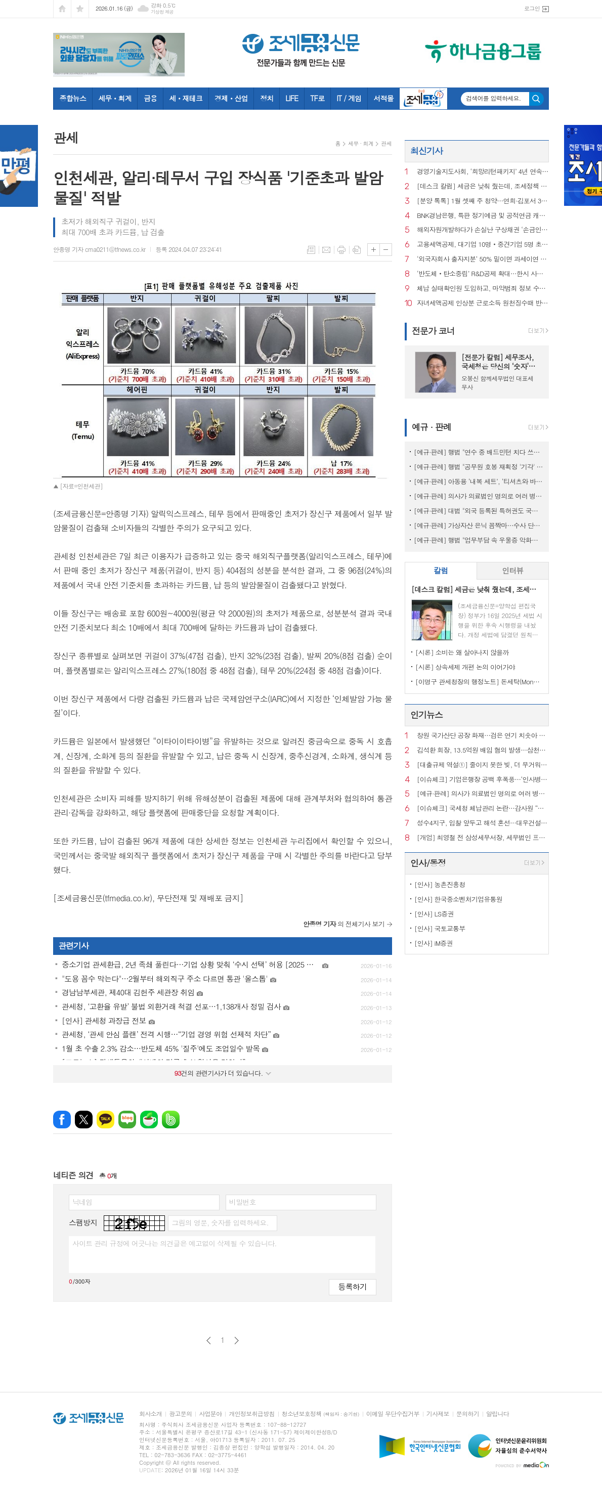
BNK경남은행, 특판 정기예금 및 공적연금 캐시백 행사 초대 (483, 215)
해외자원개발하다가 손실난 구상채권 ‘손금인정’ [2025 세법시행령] (483, 230)
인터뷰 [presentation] (512, 570)
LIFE (291, 98)
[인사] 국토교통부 (439, 928)
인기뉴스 (426, 715)
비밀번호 (242, 1201)
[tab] (441, 571)
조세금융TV (423, 98)
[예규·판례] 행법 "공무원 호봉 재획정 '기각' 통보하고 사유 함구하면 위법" (479, 466)
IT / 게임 (348, 98)
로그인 (532, 8)
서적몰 (383, 98)
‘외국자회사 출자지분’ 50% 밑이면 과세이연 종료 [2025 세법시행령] (483, 259)
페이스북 (62, 1119)
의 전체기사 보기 (343, 924)
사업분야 (210, 1414)
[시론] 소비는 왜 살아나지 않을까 (462, 652)
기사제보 (437, 1414)
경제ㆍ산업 (231, 98)
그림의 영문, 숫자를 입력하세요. (219, 1222)
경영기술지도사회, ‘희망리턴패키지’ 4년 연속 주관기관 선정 (483, 171)
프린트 (341, 250)
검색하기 (536, 99)
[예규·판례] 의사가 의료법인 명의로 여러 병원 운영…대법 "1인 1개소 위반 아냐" (479, 496)
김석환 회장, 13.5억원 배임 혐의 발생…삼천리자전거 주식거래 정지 (483, 750)
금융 (150, 98)
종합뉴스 (73, 98)
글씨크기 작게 (385, 249)
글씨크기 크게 (373, 249)
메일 (326, 250)
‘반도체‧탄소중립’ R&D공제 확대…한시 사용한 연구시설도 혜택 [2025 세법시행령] (483, 274)
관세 (386, 143)
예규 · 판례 (431, 427)
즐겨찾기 (80, 9)
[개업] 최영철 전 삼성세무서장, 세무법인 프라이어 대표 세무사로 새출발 (483, 838)
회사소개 (150, 1414)
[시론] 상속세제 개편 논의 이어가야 (465, 667)
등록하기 (352, 1286)
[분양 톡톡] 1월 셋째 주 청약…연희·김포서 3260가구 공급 (483, 201)
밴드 (171, 1119)
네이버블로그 (127, 1119)
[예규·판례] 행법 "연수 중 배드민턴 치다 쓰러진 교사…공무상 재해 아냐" (479, 452)
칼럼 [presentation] (441, 570)
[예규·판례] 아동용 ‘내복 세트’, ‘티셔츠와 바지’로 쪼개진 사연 (479, 481)
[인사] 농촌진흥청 (439, 884)
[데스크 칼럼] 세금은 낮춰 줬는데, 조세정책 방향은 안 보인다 (483, 186)
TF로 (317, 98)
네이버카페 (149, 1119)
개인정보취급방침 (251, 1414)
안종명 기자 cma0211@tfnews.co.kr (99, 249)
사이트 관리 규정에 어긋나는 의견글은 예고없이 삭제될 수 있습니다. (174, 1243)
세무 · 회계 (360, 143)
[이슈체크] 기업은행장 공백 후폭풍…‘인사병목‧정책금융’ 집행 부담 (483, 779)
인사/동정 (428, 863)
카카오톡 (105, 1119)
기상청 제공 (162, 12)
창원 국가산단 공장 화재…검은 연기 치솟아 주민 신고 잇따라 (483, 735)
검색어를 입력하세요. (493, 98)
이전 (208, 1340)
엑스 (84, 1119)
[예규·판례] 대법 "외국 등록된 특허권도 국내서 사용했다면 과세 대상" (479, 510)
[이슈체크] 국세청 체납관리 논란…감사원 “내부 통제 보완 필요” (483, 808)
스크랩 (357, 250)
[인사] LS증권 (434, 913)
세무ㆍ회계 (115, 98)
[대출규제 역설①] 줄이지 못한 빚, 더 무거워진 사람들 (483, 765)
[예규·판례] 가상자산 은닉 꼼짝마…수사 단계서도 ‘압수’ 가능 (479, 525)
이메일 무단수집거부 (392, 1414)
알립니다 (497, 1414)
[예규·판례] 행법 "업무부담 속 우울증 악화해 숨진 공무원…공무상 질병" (479, 540)
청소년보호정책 (320, 1414)
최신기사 (426, 151)
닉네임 (82, 1201)
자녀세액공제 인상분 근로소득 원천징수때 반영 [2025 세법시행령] (483, 303)
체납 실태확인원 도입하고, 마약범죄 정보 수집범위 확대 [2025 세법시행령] (483, 288)
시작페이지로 (62, 9)
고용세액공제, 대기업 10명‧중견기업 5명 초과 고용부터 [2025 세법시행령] (483, 244)
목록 (311, 250)
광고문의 (180, 1414)
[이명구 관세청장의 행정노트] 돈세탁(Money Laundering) (478, 681)
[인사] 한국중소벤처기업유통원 (458, 899)
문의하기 (467, 1414)
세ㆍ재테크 (185, 98)
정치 (266, 98)
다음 (236, 1340)
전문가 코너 (433, 331)
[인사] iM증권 (433, 943)
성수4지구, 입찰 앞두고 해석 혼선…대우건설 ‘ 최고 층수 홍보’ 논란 (483, 823)
